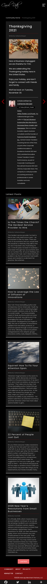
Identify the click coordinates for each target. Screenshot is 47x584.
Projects (26, 569)
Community (8, 569)
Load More (23, 561)
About (18, 569)
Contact (19, 573)
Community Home (13, 18)
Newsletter (8, 573)
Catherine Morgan (24, 104)
